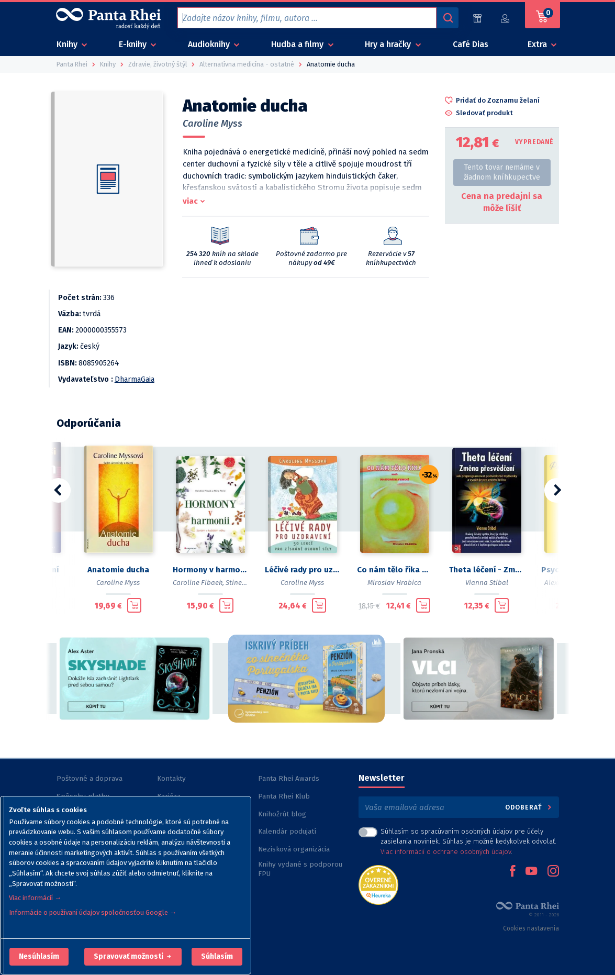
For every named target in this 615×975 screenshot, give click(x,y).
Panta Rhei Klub (284, 796)
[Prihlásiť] (505, 18)
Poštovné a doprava (89, 778)
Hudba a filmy (298, 44)
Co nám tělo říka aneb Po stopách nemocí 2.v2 (394, 569)
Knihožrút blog (282, 814)
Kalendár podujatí (287, 831)
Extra (538, 44)
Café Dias (470, 44)
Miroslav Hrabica (394, 582)
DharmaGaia (134, 379)
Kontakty (171, 778)
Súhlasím (217, 956)
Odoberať (529, 807)
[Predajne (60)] (477, 18)
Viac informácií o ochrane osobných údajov (446, 852)
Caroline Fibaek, (198, 582)
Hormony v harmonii (210, 569)
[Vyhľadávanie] (448, 17)
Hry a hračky (389, 44)
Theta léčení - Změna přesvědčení (486, 569)
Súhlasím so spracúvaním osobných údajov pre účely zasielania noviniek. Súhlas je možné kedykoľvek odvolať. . (468, 841)
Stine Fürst (243, 582)
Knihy (68, 44)
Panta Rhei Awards (288, 778)
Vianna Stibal (486, 582)
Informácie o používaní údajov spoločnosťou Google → (92, 912)
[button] (39, 957)
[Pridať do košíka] (134, 605)
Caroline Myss (212, 123)
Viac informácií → (35, 898)
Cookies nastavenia (531, 928)
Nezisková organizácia (294, 849)
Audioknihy (210, 44)
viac (190, 201)
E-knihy (134, 44)
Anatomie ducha (118, 569)
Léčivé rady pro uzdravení (302, 569)
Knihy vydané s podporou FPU (300, 869)
